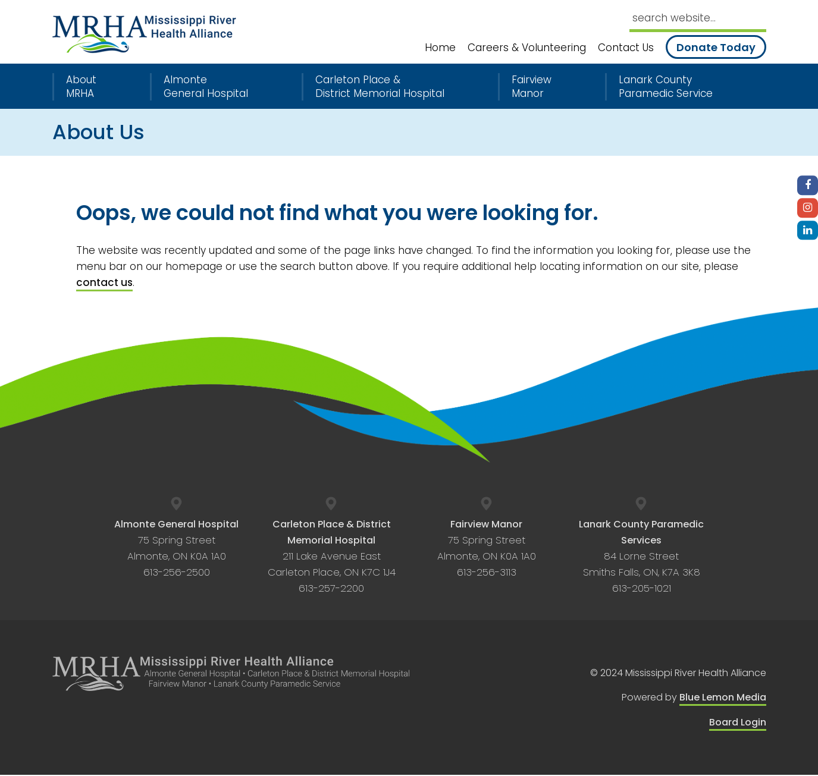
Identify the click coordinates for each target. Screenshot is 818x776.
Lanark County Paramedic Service (666, 86)
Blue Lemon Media (722, 698)
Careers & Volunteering (527, 48)
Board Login (737, 723)
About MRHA (81, 86)
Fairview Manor (531, 86)
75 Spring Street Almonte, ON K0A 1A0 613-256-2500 (176, 548)
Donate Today (716, 47)
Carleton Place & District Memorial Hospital (379, 86)
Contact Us (626, 48)
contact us (104, 282)
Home (440, 48)
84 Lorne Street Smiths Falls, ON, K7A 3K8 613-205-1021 (641, 556)
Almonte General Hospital (206, 86)
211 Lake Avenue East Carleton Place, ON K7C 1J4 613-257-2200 (332, 556)
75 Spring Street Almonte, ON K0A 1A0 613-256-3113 (486, 548)
